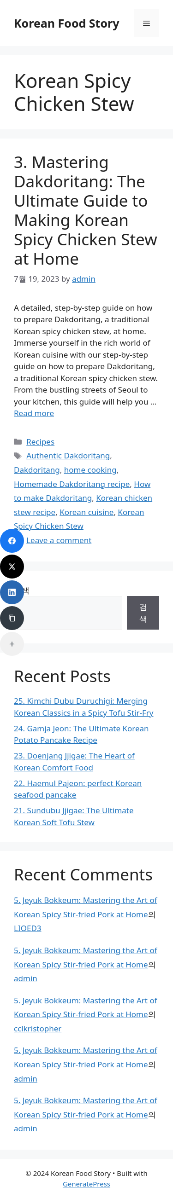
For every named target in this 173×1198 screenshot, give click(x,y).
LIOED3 (28, 928)
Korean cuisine (86, 512)
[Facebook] (12, 541)
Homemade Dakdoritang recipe (72, 484)
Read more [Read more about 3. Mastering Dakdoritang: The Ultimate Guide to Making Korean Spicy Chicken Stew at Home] (34, 413)
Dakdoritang (37, 469)
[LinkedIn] (12, 592)
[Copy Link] (12, 618)
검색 (143, 613)
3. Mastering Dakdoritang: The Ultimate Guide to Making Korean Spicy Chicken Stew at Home (85, 210)
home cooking (90, 469)
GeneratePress (86, 1183)
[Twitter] (12, 567)
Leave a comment (58, 540)
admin (25, 978)
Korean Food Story (66, 23)
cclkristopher (37, 1028)
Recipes (40, 441)
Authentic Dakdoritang (68, 455)
